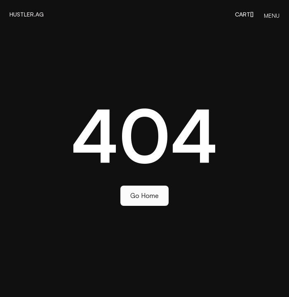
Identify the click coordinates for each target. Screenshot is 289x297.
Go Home (144, 195)
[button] (244, 14)
